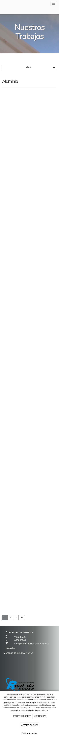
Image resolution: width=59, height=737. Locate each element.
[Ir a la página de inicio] (1, 3)
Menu (40, 67)
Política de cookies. (30, 733)
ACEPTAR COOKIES (29, 725)
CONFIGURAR (40, 716)
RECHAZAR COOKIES (22, 716)
